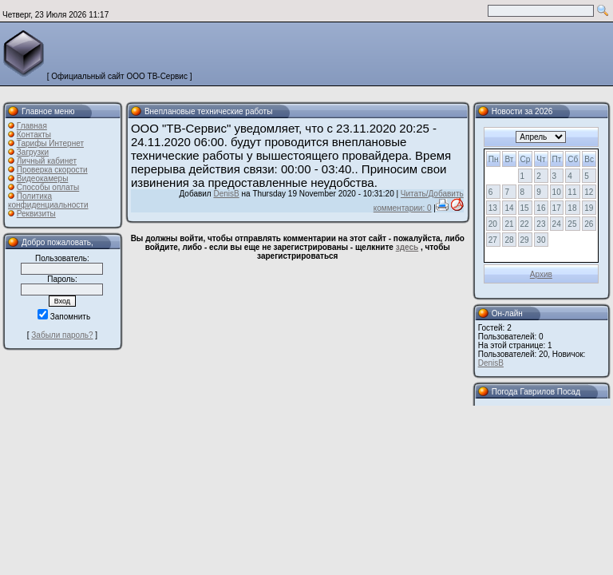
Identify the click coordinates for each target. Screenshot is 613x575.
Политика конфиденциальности (48, 200)
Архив (541, 274)
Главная (32, 125)
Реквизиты (36, 213)
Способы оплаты (48, 187)
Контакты (34, 134)
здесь (407, 247)
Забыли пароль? (62, 335)
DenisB (226, 193)
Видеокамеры (43, 178)
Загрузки (33, 152)
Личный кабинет (47, 161)
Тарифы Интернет (50, 143)
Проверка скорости (52, 169)
